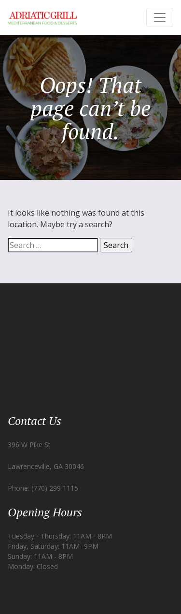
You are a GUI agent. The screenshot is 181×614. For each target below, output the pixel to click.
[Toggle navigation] (159, 17)
